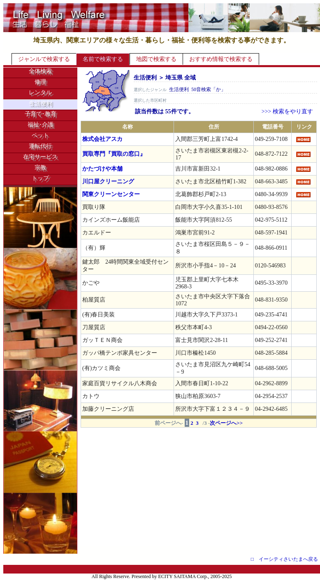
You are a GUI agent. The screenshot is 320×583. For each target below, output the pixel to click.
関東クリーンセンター (111, 194)
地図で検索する (156, 59)
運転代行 (40, 146)
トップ (40, 178)
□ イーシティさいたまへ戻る (284, 559)
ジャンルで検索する (44, 59)
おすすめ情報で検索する (221, 59)
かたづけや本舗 (102, 169)
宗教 (40, 167)
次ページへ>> (226, 423)
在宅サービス (40, 157)
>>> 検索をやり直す (287, 111)
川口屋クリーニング (108, 181)
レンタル (40, 92)
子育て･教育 (40, 114)
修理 (40, 82)
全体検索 (40, 71)
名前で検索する (103, 59)
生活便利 (40, 103)
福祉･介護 (40, 125)
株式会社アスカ (102, 139)
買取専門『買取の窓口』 (114, 154)
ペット (40, 135)
